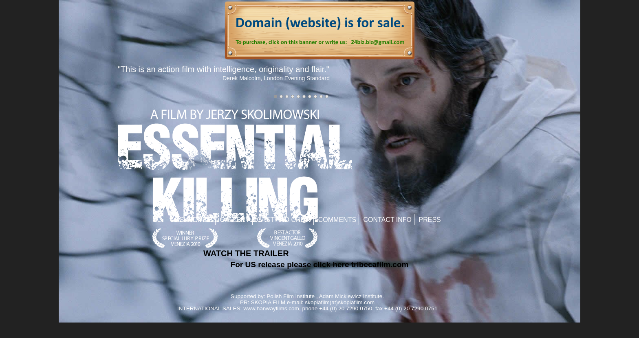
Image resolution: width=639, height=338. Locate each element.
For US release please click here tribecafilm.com (320, 264)
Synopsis (196, 219)
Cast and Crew (284, 219)
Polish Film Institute (291, 296)
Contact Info (388, 219)
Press (430, 219)
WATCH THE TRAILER (246, 253)
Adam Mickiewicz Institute (351, 296)
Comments (337, 219)
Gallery (235, 219)
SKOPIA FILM (268, 302)
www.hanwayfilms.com (271, 308)
